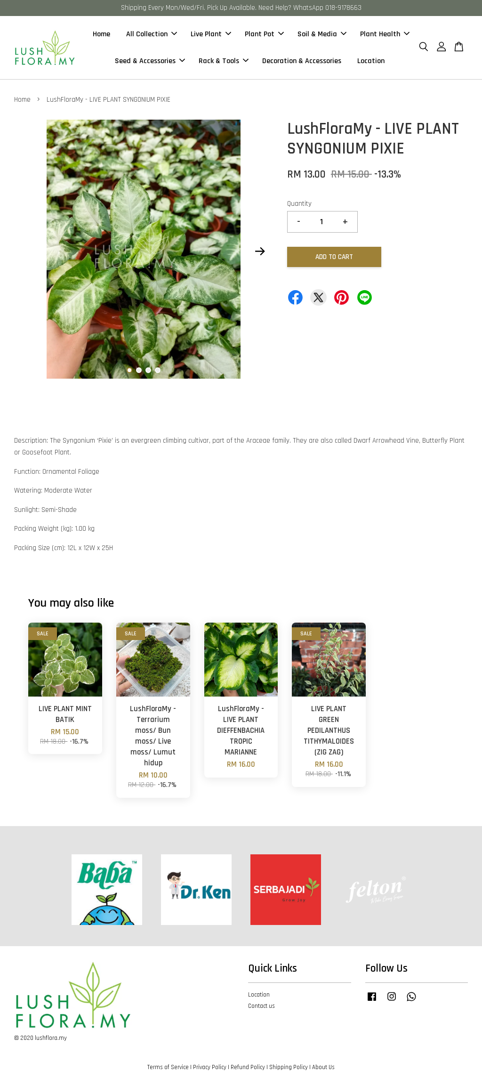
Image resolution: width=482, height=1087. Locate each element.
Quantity (299, 203)
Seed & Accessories (150, 61)
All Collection (151, 34)
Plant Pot (264, 34)
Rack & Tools (224, 61)
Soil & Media (321, 34)
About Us (323, 1067)
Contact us (261, 1006)
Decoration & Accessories (301, 61)
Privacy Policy (209, 1067)
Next (260, 251)
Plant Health (385, 34)
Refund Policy (248, 1067)
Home (101, 34)
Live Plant (211, 34)
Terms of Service (168, 1067)
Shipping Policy (288, 1067)
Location (371, 61)
